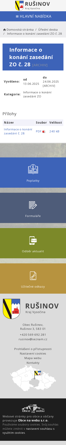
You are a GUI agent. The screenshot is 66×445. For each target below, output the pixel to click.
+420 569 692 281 (33, 335)
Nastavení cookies (33, 353)
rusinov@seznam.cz (33, 339)
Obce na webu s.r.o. (33, 420)
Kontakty (33, 363)
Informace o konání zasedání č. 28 (18, 131)
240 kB (54, 131)
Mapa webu (33, 358)
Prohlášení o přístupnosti (33, 349)
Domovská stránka (18, 29)
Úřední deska (48, 29)
